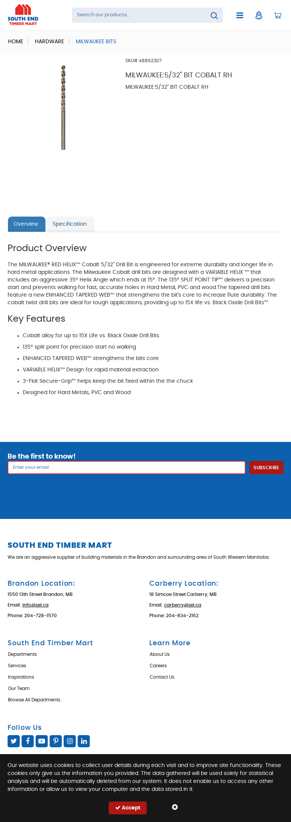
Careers (158, 665)
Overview (26, 224)
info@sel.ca (35, 605)
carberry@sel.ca (182, 605)
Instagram (70, 741)
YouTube (42, 741)
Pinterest (56, 741)
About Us (160, 654)
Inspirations (21, 677)
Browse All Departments (34, 700)
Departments (22, 654)
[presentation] (145, 491)
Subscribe (266, 467)
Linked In (84, 741)
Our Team (19, 688)
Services (17, 665)
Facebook (28, 741)
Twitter (14, 741)
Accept (127, 808)
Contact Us (162, 677)
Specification (70, 224)
